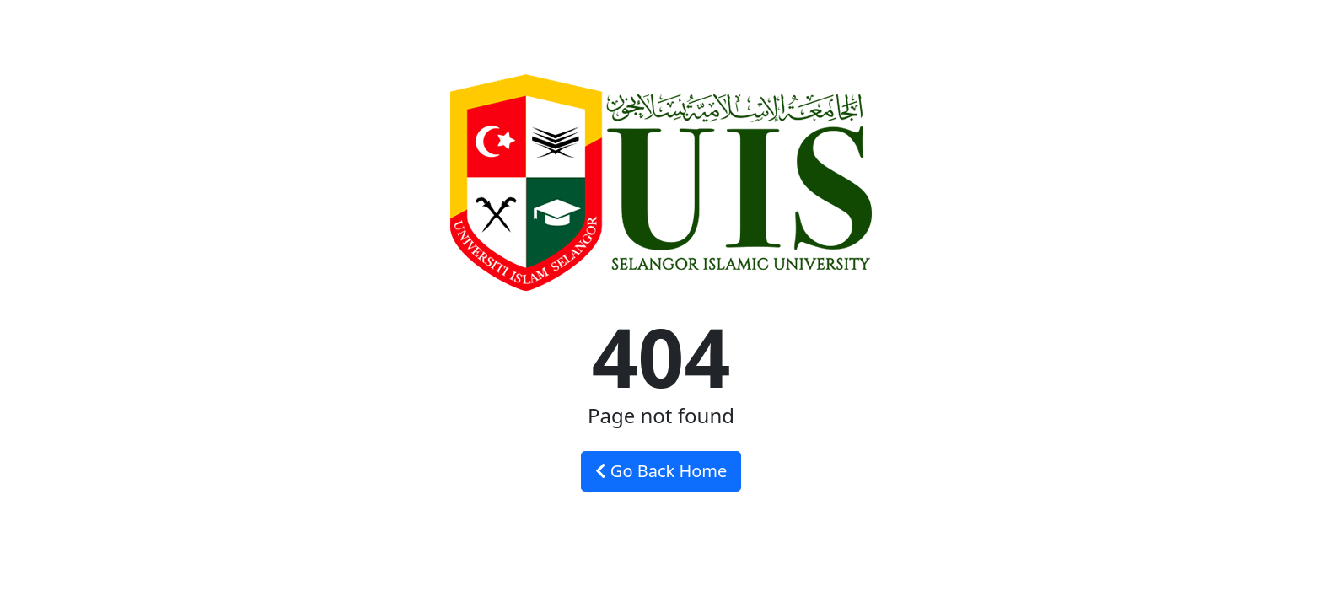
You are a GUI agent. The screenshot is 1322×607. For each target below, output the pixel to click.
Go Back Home (661, 470)
